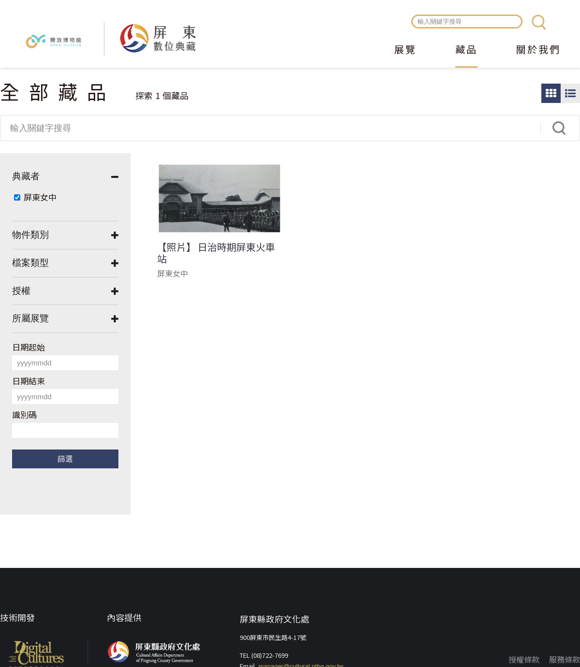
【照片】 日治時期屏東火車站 (216, 252)
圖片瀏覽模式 (551, 93)
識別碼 (24, 414)
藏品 (466, 50)
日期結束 (28, 381)
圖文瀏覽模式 (570, 93)
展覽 (405, 50)
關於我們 (538, 50)
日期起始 (28, 347)
